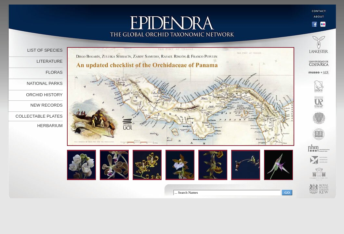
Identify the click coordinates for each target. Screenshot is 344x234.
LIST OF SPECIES (45, 50)
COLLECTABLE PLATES (39, 116)
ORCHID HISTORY (44, 94)
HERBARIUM (49, 125)
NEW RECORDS (47, 105)
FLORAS (54, 72)
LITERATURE (50, 61)
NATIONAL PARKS (44, 83)
